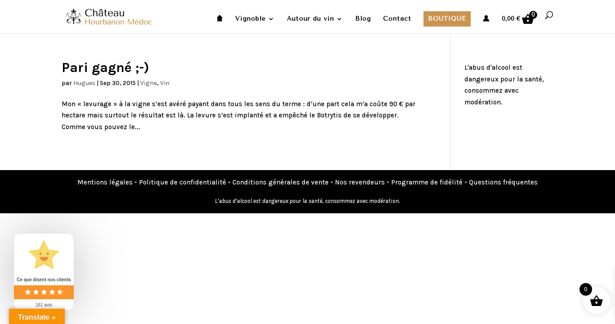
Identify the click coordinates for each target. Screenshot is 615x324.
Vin (164, 83)
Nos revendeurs (360, 182)
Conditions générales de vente (280, 182)
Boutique (447, 18)
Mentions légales (105, 182)
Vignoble (250, 19)
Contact (397, 19)
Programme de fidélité (427, 182)
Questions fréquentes (503, 182)
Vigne (148, 83)
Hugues (84, 83)
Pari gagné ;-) (105, 67)
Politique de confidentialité (182, 182)
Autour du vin (310, 19)
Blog (363, 19)
